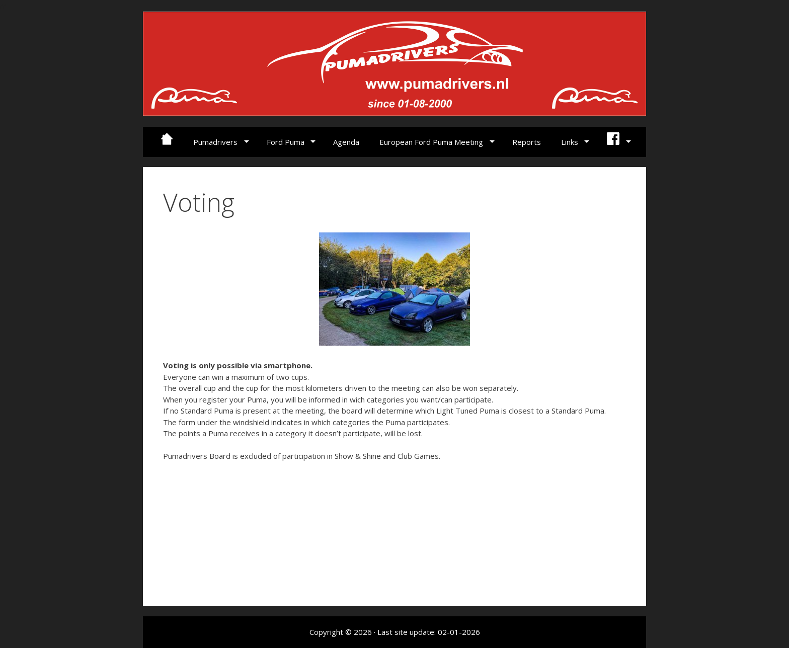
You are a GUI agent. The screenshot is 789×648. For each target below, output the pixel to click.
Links (569, 142)
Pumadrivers (215, 142)
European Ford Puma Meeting (431, 142)
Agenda (346, 142)
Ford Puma (285, 142)
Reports (526, 142)
